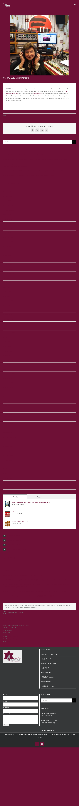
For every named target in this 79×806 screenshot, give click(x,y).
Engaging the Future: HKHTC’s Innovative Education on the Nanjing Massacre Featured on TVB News (35, 171)
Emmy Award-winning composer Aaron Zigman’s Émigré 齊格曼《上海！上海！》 (29, 175)
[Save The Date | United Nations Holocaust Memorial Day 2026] (7, 502)
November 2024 (9, 210)
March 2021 (8, 292)
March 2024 (8, 219)
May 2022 (7, 255)
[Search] (74, 142)
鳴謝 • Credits (46, 681)
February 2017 (9, 419)
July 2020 (7, 305)
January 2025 (8, 205)
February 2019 (9, 355)
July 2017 (7, 396)
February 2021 (9, 296)
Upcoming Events (9, 455)
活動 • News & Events (49, 659)
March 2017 (8, 415)
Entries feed (8, 478)
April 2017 (7, 410)
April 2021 (7, 287)
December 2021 (9, 269)
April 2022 (7, 260)
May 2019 (7, 342)
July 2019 (7, 337)
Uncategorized (8, 451)
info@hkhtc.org (12, 639)
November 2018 (9, 364)
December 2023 (9, 223)
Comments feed (9, 482)
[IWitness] (7, 512)
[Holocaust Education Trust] (7, 522)
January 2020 (8, 319)
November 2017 (9, 383)
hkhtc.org (9, 641)
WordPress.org (9, 487)
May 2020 (7, 310)
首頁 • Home (46, 650)
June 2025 (7, 201)
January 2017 (8, 424)
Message (6, 714)
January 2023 (8, 237)
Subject (6, 707)
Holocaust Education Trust (20, 522)
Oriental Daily (37, 93)
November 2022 (9, 246)
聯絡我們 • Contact (48, 677)
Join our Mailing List (48, 730)
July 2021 (7, 278)
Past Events (8, 442)
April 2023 (7, 233)
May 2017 (7, 405)
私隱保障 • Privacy (48, 686)
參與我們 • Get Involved (49, 663)
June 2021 (7, 283)
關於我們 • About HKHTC (50, 654)
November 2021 (9, 273)
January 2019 (8, 360)
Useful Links (8, 460)
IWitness (14, 512)
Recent (39, 497)
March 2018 (8, 378)
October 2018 (8, 369)
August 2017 (8, 392)
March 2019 (8, 351)
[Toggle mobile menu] (75, 4)
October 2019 (8, 328)
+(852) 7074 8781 (51, 720)
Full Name (6, 695)
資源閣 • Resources (48, 668)
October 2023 (8, 228)
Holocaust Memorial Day (12, 437)
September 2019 (9, 333)
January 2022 (8, 264)
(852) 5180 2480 (13, 636)
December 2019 (9, 324)
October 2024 (8, 214)
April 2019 (7, 346)
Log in (6, 473)
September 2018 (9, 374)
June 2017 (7, 401)
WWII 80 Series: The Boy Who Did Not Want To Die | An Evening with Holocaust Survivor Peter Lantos (35, 159)
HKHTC (9, 115)
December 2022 (9, 242)
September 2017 (9, 387)
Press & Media (9, 446)
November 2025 (9, 196)
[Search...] (37, 142)
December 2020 (9, 301)
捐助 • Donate (46, 672)
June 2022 (7, 251)
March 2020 (8, 314)
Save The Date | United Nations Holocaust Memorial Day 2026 (23, 155)
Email (5, 701)
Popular (15, 497)
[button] (39, 535)
